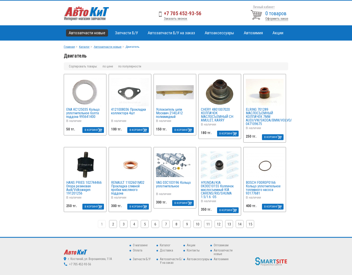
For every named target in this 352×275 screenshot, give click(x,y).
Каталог (84, 46)
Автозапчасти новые (108, 46)
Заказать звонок (175, 19)
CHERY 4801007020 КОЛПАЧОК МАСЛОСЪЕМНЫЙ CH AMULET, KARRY (217, 115)
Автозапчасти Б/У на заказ (171, 32)
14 (240, 224)
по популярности (129, 66)
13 (229, 224)
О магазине (140, 245)
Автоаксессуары (198, 259)
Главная (69, 46)
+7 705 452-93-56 (182, 14)
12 (218, 224)
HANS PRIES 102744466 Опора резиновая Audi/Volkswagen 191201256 (84, 188)
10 (197, 224)
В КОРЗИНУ (91, 130)
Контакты (193, 250)
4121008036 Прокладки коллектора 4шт (128, 111)
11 (208, 224)
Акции (278, 32)
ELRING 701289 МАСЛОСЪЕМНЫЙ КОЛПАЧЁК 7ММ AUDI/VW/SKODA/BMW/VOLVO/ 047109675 (265, 117)
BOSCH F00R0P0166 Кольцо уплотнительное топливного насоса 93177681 (263, 188)
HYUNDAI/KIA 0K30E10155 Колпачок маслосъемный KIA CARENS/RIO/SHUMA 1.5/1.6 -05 (217, 190)
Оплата (137, 250)
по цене (108, 66)
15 (250, 224)
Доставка (166, 250)
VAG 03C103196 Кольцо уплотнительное (173, 184)
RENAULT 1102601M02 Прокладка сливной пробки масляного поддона (127, 188)
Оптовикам (221, 245)
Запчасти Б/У (142, 259)
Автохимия (221, 259)
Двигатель (132, 46)
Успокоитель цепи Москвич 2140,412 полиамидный (169, 113)
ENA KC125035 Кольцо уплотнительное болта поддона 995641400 (83, 113)
